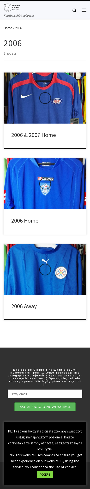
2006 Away (24, 306)
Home (8, 28)
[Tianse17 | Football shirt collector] (12, 7)
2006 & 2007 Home (33, 134)
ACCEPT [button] (45, 475)
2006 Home (24, 220)
